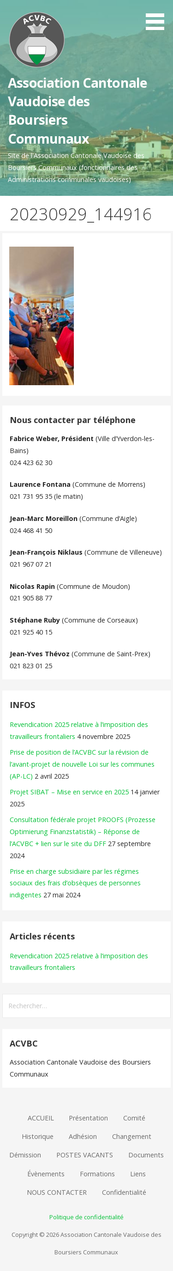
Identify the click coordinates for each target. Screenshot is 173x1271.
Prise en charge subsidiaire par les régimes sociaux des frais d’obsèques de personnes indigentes (75, 883)
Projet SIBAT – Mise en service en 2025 (69, 791)
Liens (138, 1173)
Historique (38, 1136)
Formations (97, 1173)
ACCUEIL (41, 1118)
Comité (134, 1118)
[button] (158, 16)
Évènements (46, 1173)
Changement (131, 1136)
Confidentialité (124, 1192)
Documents (146, 1154)
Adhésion (83, 1136)
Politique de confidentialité (86, 1217)
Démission (25, 1154)
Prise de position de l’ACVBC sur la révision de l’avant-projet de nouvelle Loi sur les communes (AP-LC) (82, 764)
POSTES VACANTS (84, 1154)
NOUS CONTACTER (57, 1192)
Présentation (88, 1118)
